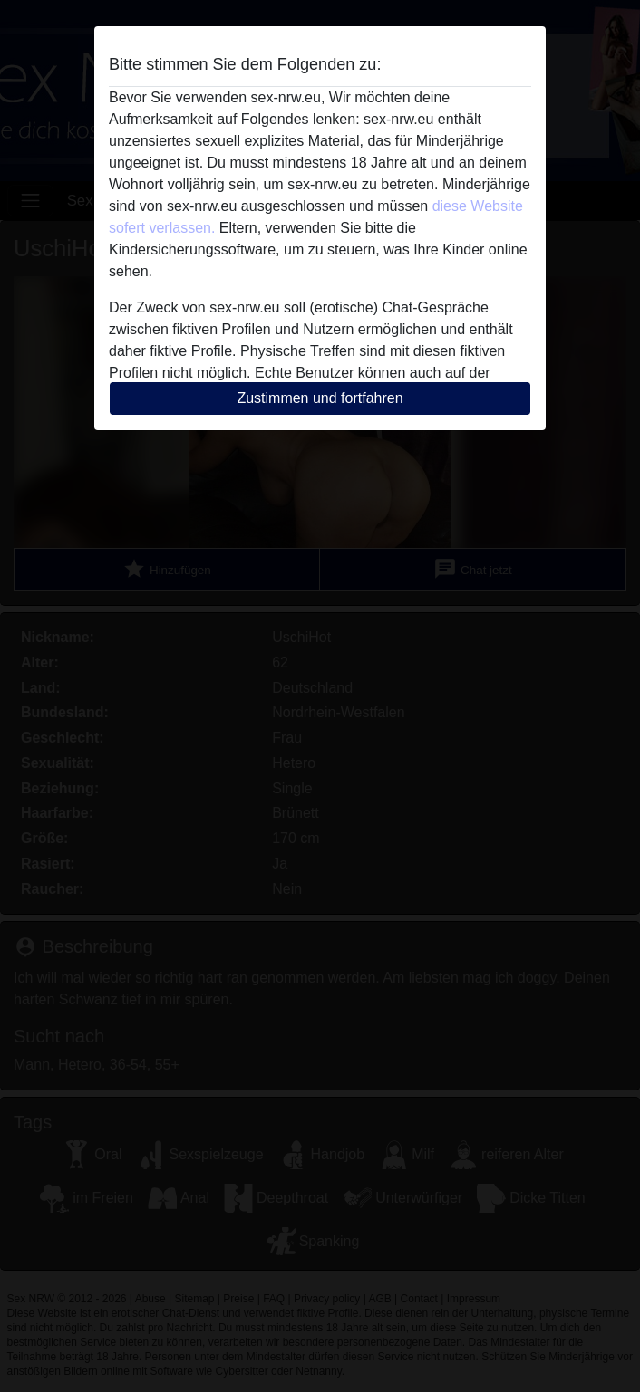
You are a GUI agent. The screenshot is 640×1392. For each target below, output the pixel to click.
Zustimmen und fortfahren (319, 398)
